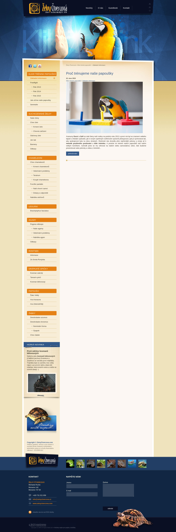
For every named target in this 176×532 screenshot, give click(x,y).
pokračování (72, 154)
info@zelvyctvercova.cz (42, 499)
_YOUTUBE (39, 66)
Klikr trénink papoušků (84, 65)
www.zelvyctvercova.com (42, 503)
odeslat (110, 509)
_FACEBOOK (30, 66)
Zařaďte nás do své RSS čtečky (43, 512)
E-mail (68, 491)
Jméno (68, 483)
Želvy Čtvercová (71, 65)
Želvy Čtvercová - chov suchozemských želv (48, 8)
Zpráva (105, 482)
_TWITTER (35, 66)
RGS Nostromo (52, 526)
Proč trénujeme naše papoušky (89, 73)
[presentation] (77, 507)
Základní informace (88, 81)
